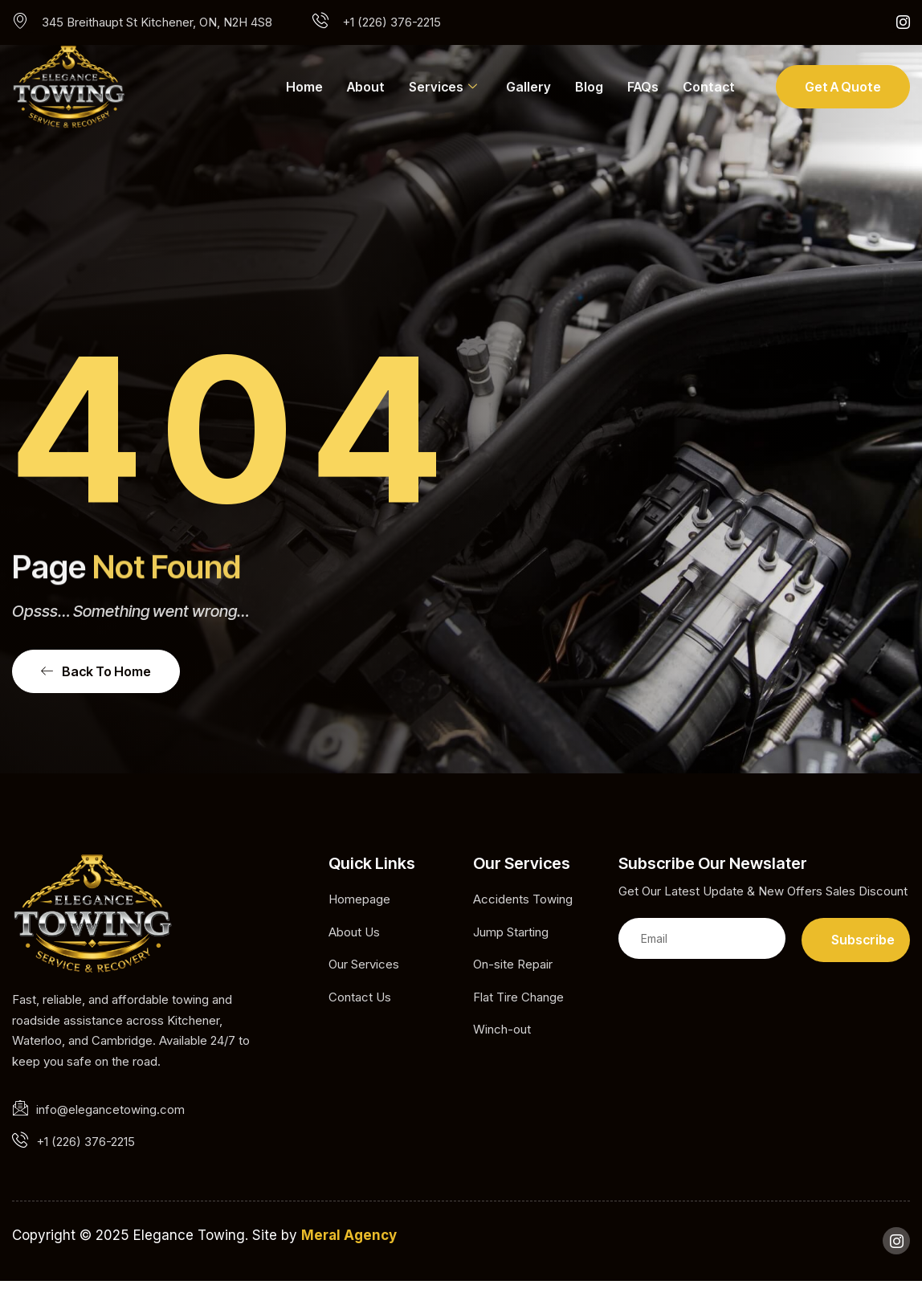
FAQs (643, 87)
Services (443, 87)
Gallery (528, 87)
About (366, 87)
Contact (709, 87)
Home (304, 87)
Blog (589, 87)
